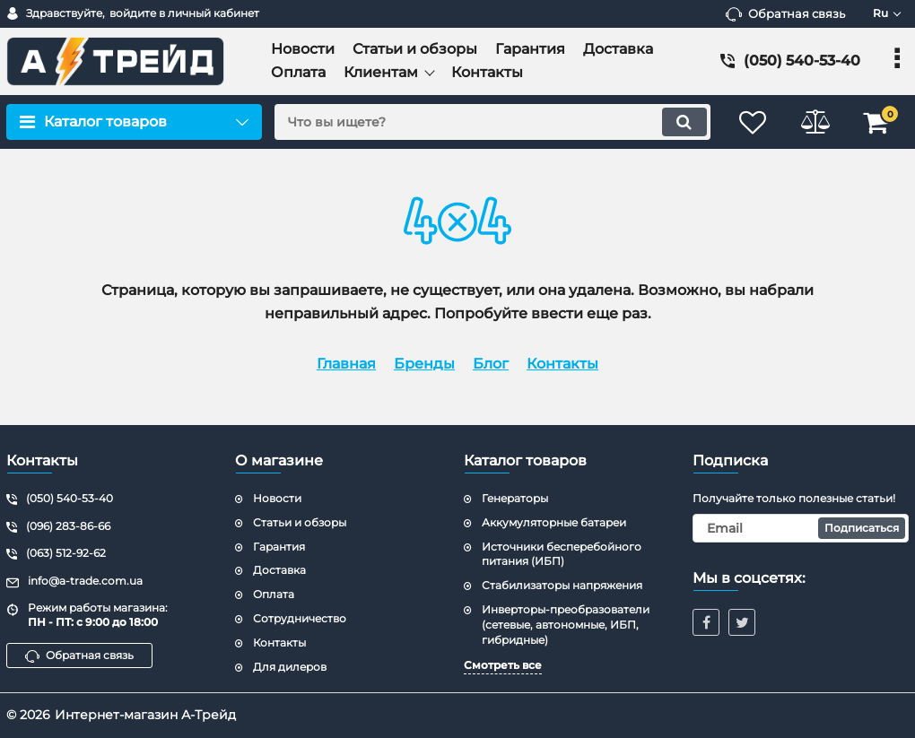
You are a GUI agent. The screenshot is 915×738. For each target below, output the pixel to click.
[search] (491, 122)
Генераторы (515, 498)
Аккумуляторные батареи (554, 522)
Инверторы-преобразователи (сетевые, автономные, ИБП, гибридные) (565, 625)
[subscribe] (801, 528)
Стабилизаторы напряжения (562, 585)
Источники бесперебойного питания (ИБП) (561, 554)
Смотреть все (503, 665)
